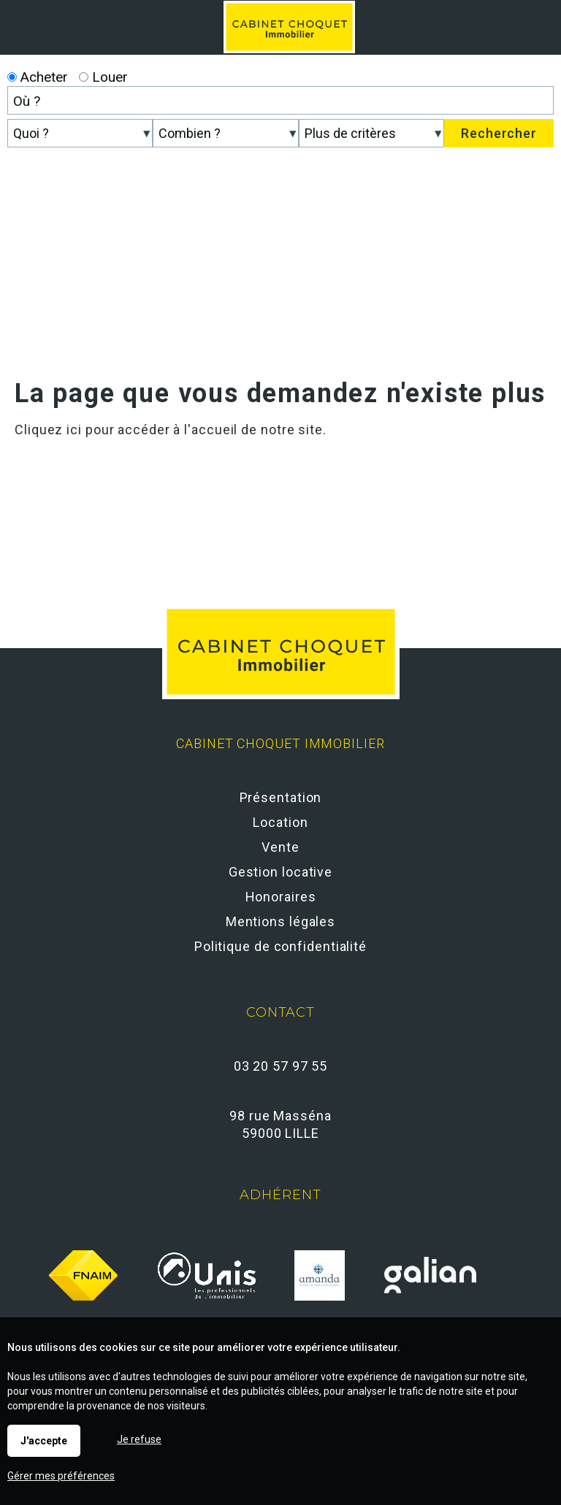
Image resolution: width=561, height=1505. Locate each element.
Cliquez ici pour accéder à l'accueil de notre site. (171, 429)
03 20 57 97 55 (281, 1066)
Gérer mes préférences (61, 1476)
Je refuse (139, 1439)
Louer (103, 77)
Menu (533, 18)
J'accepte (43, 1441)
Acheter (37, 77)
